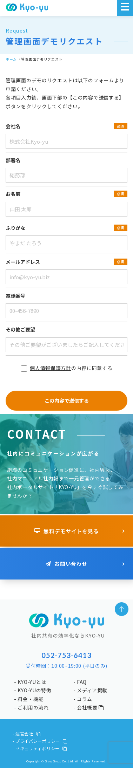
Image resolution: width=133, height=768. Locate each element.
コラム (84, 698)
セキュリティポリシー (41, 748)
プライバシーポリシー (41, 741)
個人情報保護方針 (50, 367)
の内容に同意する (67, 367)
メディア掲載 (92, 690)
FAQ (82, 681)
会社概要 (90, 707)
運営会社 (28, 733)
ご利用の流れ (33, 707)
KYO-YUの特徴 (34, 690)
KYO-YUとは (32, 681)
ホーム (11, 59)
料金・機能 (31, 698)
